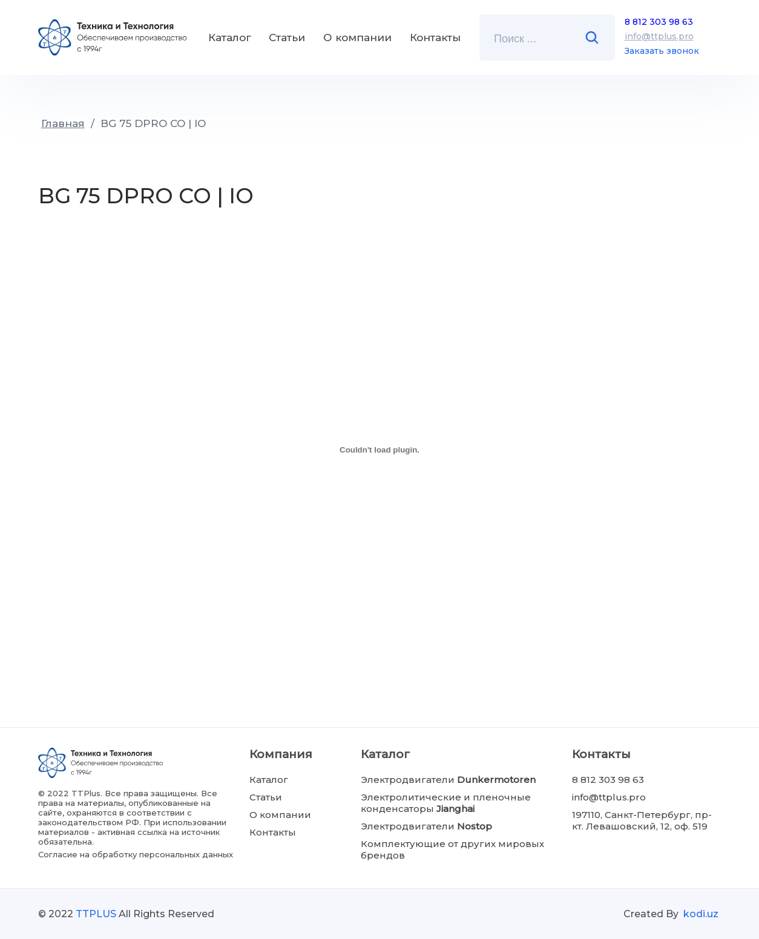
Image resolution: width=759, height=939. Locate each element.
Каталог (229, 37)
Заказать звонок (662, 50)
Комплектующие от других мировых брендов (452, 849)
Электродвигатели (448, 779)
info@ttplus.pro (659, 36)
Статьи (287, 37)
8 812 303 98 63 (659, 21)
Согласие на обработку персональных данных (135, 854)
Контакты (435, 37)
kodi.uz (700, 914)
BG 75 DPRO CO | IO (153, 123)
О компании (357, 37)
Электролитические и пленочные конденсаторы (446, 802)
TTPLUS (96, 914)
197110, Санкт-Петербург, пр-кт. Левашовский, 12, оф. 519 (642, 820)
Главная (63, 123)
